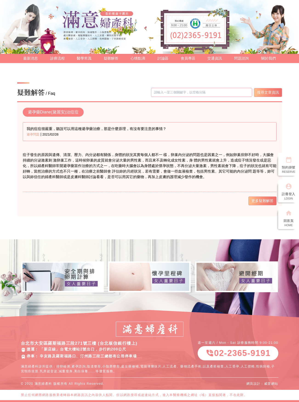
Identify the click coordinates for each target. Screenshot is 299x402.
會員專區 (188, 58)
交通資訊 (214, 58)
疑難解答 (111, 58)
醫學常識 (84, 58)
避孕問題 (33, 134)
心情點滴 (138, 58)
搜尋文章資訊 (268, 92)
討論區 (162, 58)
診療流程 (57, 58)
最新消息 (30, 58)
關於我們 (268, 58)
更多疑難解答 (262, 201)
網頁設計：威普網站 (262, 383)
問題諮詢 (241, 58)
